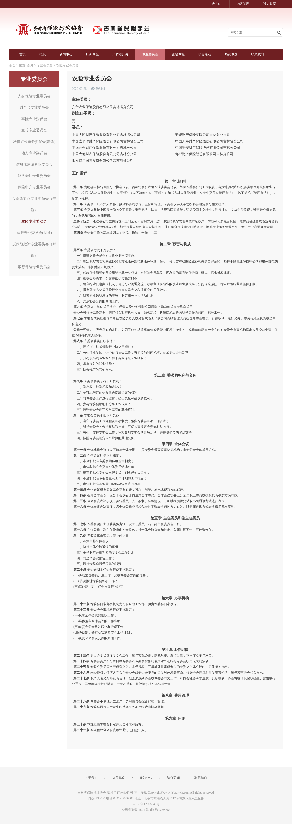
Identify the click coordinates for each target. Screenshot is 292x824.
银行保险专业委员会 (34, 267)
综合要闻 (173, 778)
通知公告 (146, 778)
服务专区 (92, 54)
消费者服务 (120, 54)
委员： (77, 127)
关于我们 (91, 778)
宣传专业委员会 (34, 130)
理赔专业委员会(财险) (34, 233)
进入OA (217, 3)
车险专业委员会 (34, 119)
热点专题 (231, 54)
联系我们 (257, 54)
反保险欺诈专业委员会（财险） (34, 249)
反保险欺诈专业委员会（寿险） (34, 204)
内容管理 (243, 3)
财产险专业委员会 (34, 107)
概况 (42, 54)
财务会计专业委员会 (34, 176)
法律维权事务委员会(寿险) (34, 142)
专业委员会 (150, 54)
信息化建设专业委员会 (34, 164)
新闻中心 (66, 54)
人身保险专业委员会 (34, 96)
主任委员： (81, 99)
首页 (22, 54)
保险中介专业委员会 (34, 187)
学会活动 (204, 54)
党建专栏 (178, 54)
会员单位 (118, 778)
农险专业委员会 (67, 65)
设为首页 (269, 3)
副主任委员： (83, 113)
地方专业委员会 (34, 153)
